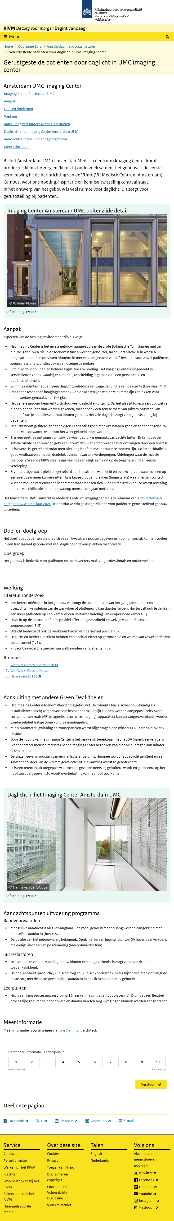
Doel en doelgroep (18, 108)
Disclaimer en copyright (57, 1177)
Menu (15, 36)
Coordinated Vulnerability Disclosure (57, 1192)
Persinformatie (15, 1160)
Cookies (53, 1153)
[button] (87, 257)
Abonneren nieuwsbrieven (145, 1156)
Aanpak (10, 101)
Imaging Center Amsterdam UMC (29, 93)
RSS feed (141, 1166)
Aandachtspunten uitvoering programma (36, 139)
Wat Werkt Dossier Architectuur (34, 665)
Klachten (11, 1174)
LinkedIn (154, 1187)
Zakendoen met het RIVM (19, 1196)
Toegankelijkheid (60, 1167)
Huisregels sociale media (17, 1209)
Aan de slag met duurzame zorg (71, 46)
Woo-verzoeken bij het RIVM (21, 1184)
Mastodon (154, 1207)
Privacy (52, 1160)
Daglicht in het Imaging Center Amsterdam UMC (41, 131)
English (96, 1153)
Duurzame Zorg (30, 46)
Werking (10, 116)
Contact (10, 1153)
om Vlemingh (70, 1030)
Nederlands (100, 1160)
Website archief (59, 1205)
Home (8, 46)
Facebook (154, 1180)
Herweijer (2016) (25, 676)
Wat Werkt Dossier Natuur (30, 670)
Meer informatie (16, 146)
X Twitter (154, 1173)
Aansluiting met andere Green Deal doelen (37, 124)
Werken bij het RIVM (19, 1167)
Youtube (154, 1194)
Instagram (154, 1200)
